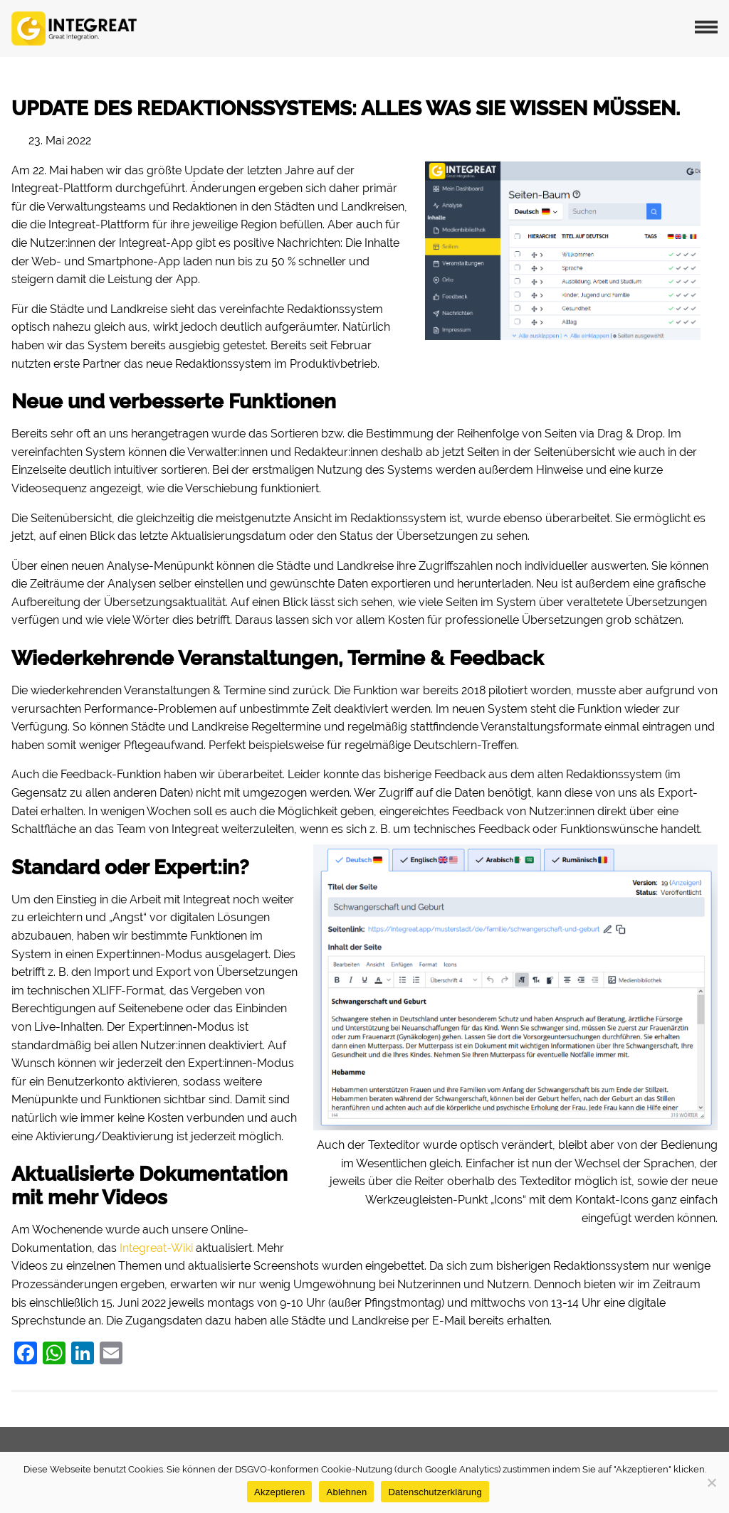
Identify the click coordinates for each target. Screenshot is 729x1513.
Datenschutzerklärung (434, 1492)
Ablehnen (346, 1492)
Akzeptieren (279, 1492)
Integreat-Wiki (156, 1248)
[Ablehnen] (711, 1482)
